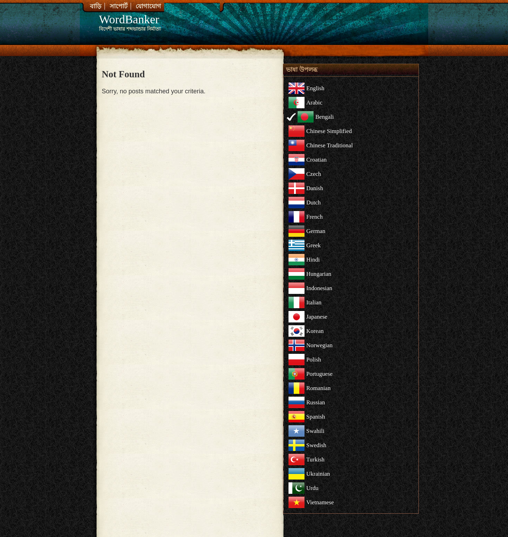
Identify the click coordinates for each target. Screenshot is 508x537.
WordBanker (129, 19)
